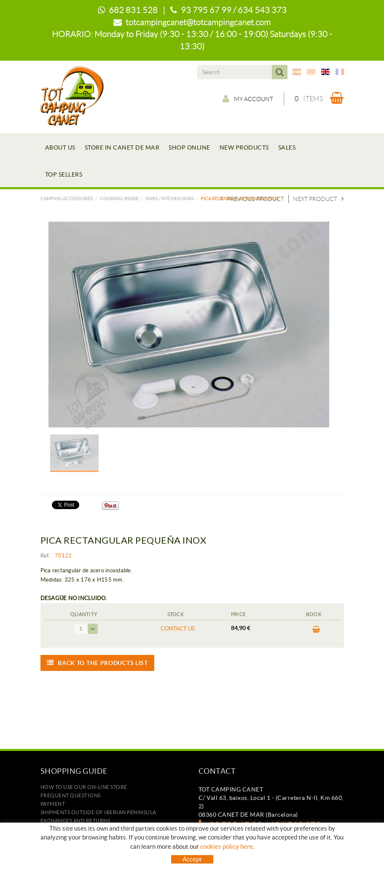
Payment (52, 804)
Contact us (178, 628)
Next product (318, 199)
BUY (316, 629)
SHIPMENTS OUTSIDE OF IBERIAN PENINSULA (98, 812)
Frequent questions (70, 795)
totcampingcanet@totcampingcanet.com (198, 22)
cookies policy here (226, 846)
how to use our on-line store (83, 787)
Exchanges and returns (75, 820)
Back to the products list (97, 663)
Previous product (252, 199)
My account (248, 98)
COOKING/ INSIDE (119, 198)
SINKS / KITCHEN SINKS (169, 198)
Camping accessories (66, 198)
